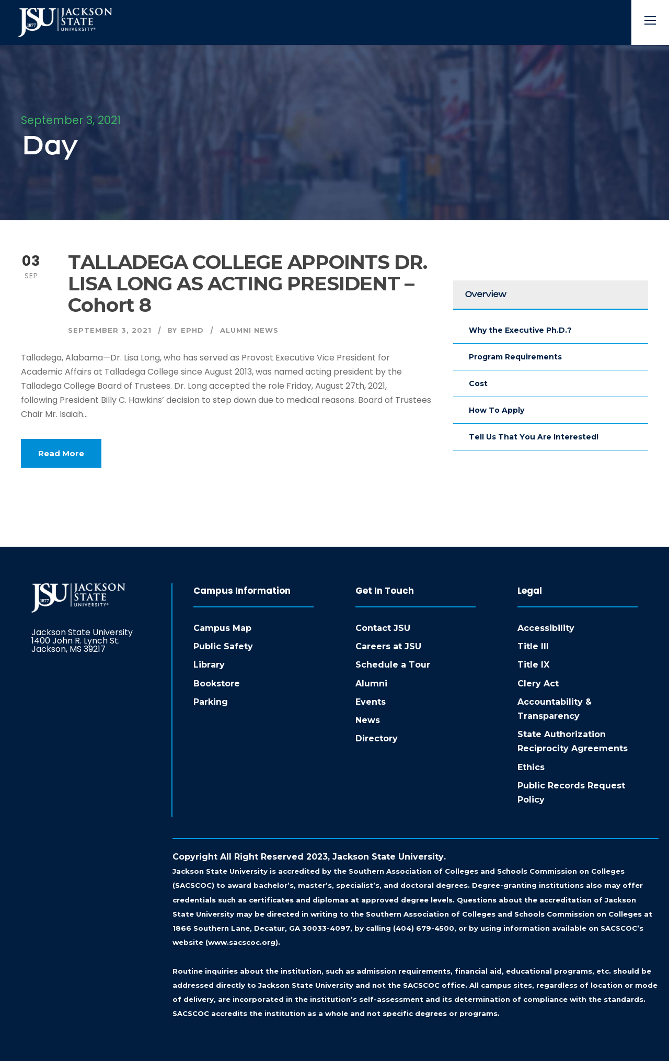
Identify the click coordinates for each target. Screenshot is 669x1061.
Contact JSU (382, 628)
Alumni (371, 683)
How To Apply (496, 410)
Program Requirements (515, 357)
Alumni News (249, 330)
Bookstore (216, 683)
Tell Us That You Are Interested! (533, 437)
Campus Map (222, 628)
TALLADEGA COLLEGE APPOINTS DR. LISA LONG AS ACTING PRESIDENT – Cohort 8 (247, 283)
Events (370, 702)
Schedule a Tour (392, 665)
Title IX (533, 665)
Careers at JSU (388, 646)
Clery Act (538, 683)
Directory (376, 738)
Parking (210, 702)
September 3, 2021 (110, 330)
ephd (192, 330)
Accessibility (545, 628)
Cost (478, 383)
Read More (61, 453)
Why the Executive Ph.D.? (520, 330)
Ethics (531, 767)
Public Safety (223, 646)
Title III (533, 646)
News (367, 720)
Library (209, 665)
